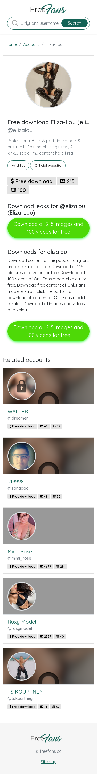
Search (74, 23)
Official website (48, 165)
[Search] (48, 23)
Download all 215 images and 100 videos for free (48, 228)
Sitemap (48, 761)
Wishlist (18, 165)
